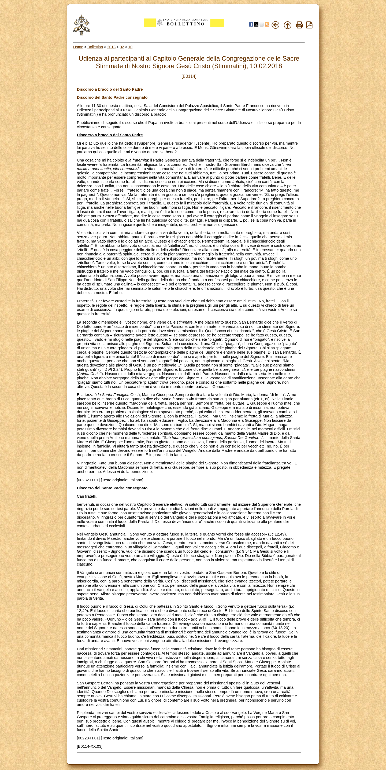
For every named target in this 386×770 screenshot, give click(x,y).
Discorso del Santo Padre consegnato (112, 97)
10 (130, 47)
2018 (111, 47)
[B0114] (188, 76)
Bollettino (95, 47)
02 (122, 47)
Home (78, 47)
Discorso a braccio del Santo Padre (110, 89)
